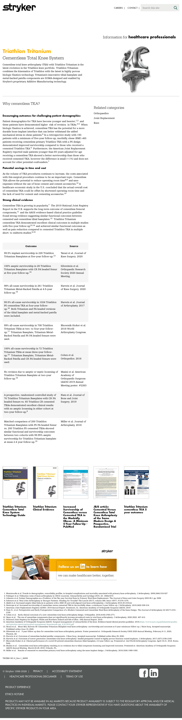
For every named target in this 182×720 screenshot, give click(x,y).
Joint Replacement (104, 118)
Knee (96, 122)
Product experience (17, 687)
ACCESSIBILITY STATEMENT (67, 671)
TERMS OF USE (74, 676)
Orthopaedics (101, 113)
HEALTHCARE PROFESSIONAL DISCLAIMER (33, 676)
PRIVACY (38, 671)
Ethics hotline (14, 694)
